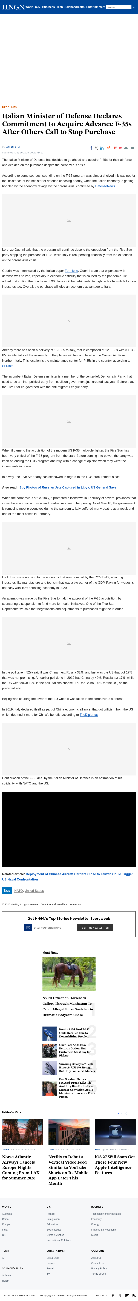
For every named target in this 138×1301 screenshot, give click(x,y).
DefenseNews (105, 186)
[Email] (126, 148)
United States (34, 890)
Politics (50, 1213)
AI (3, 1257)
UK (3, 1235)
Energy (95, 1224)
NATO (18, 890)
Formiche (71, 271)
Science (6, 1275)
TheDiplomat (89, 714)
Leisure (51, 1263)
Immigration (53, 1219)
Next (133, 1113)
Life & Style (53, 1257)
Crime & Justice (55, 1235)
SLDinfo (7, 366)
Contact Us (97, 1263)
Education (52, 1224)
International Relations (59, 1240)
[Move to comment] (133, 148)
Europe (6, 1224)
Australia (7, 1213)
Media (94, 1235)
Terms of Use (98, 1273)
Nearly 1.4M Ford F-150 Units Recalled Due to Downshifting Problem (74, 1033)
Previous (126, 1113)
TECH (5, 1251)
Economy (96, 1219)
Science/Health (75, 6)
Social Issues (54, 1229)
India (4, 1229)
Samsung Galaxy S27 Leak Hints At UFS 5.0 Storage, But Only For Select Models (77, 1068)
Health (5, 1280)
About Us (96, 1257)
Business (48, 6)
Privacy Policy (99, 1268)
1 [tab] (118, 1113)
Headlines (9, 107)
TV (48, 1273)
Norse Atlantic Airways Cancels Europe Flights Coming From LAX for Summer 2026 (20, 1168)
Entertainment (95, 6)
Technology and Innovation (106, 1213)
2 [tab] (121, 1113)
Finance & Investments (103, 1229)
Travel (5, 1149)
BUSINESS (97, 1207)
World (29, 6)
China (5, 1219)
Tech (59, 6)
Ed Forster (13, 147)
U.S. (38, 6)
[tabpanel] (69, 1153)
